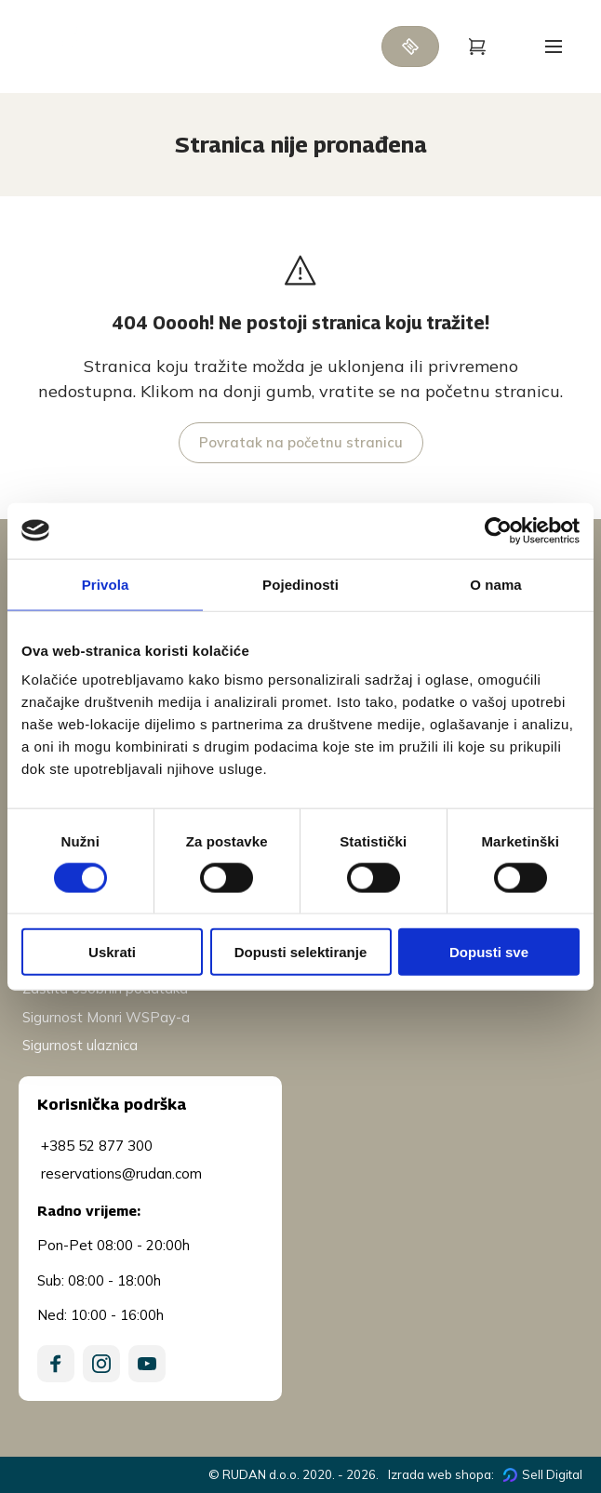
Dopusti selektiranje (300, 952)
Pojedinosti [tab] (300, 584)
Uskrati (112, 952)
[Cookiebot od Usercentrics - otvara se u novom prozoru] (498, 530)
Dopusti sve (488, 952)
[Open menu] (553, 46)
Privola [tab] (105, 584)
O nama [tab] (496, 584)
